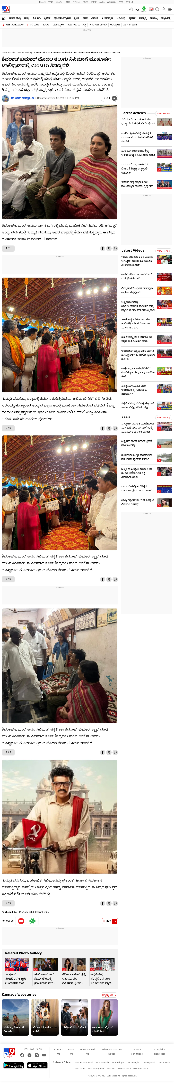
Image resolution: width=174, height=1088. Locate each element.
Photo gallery (25, 53)
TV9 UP (111, 1069)
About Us (71, 1051)
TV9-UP (130, 2)
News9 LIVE (124, 1069)
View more (163, 114)
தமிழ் (102, 2)
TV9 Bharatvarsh (84, 1063)
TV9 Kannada (8, 53)
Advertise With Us (87, 1051)
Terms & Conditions (137, 1051)
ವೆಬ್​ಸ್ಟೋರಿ (58, 25)
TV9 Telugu (118, 1063)
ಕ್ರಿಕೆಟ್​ (47, 18)
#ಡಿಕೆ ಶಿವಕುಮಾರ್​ (14, 25)
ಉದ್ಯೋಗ (115, 25)
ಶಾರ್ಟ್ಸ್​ (45, 25)
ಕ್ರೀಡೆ (76, 18)
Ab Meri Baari (130, 25)
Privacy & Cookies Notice (112, 1051)
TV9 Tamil (80, 1069)
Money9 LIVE (140, 1069)
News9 (42, 2)
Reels (125, 417)
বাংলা (85, 2)
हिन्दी (50, 2)
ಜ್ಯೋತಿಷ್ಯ (165, 18)
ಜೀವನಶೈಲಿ (107, 18)
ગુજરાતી (76, 2)
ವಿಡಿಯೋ (34, 25)
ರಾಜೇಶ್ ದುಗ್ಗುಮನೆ (22, 98)
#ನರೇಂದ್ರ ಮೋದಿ (98, 25)
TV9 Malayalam (96, 1069)
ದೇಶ (85, 18)
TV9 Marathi (102, 1063)
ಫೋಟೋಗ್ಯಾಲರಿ (62, 18)
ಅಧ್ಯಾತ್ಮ (142, 18)
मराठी (68, 2)
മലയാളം (111, 2)
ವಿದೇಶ (94, 18)
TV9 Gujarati (148, 1063)
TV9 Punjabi (163, 1063)
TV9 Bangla (132, 1063)
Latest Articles (133, 113)
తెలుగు (59, 2)
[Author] (5, 98)
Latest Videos (132, 251)
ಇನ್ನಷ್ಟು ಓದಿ (109, 995)
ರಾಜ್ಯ (26, 18)
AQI (137, 10)
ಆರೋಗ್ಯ (120, 18)
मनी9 (121, 2)
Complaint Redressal (159, 1051)
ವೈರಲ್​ (132, 18)
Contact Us (58, 1051)
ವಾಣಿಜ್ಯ (154, 18)
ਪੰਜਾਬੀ (94, 2)
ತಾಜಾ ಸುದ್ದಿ (15, 18)
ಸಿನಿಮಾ (37, 18)
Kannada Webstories (19, 995)
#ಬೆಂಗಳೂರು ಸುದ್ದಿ (76, 25)
